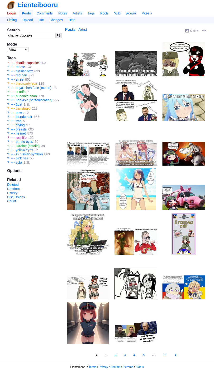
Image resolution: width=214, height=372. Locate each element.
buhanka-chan (26, 96)
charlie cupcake (27, 63)
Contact (115, 367)
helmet (21, 133)
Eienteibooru (37, 5)
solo (19, 162)
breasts (21, 129)
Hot (41, 20)
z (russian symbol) (29, 154)
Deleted (13, 184)
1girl (19, 104)
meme (20, 67)
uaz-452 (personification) (34, 100)
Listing (12, 20)
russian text (24, 71)
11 (165, 355)
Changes (56, 20)
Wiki (117, 13)
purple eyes (24, 142)
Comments (45, 13)
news (20, 113)
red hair (21, 75)
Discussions (16, 197)
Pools (104, 13)
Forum (131, 13)
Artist (82, 30)
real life (21, 138)
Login (11, 13)
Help (71, 20)
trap (18, 121)
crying (20, 125)
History (12, 193)
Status (140, 367)
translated (23, 108)
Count (11, 201)
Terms (92, 367)
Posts (26, 13)
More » (147, 13)
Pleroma (128, 367)
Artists (77, 13)
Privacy (103, 367)
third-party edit (26, 83)
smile (20, 79)
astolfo (20, 92)
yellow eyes (24, 150)
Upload (27, 20)
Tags (91, 13)
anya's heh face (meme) (33, 88)
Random (13, 189)
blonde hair (24, 117)
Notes (62, 13)
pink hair (22, 158)
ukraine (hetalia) (27, 146)
